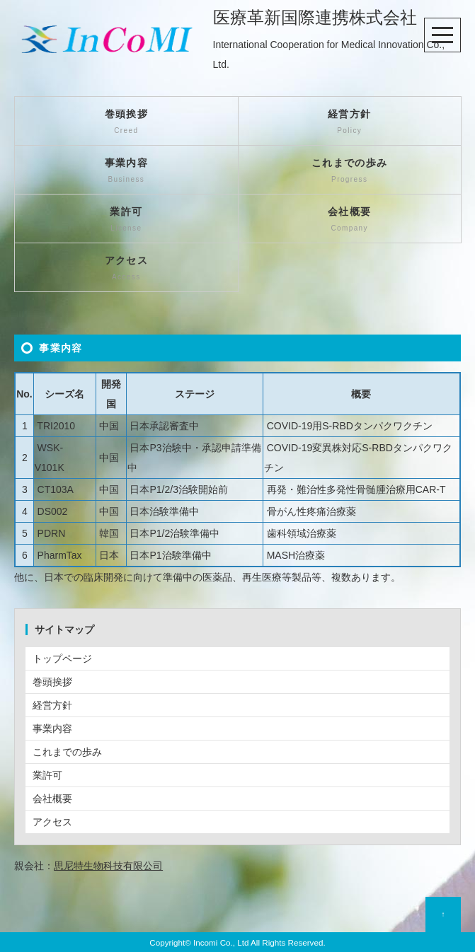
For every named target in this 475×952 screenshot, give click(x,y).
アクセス (126, 269)
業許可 (126, 221)
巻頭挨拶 (126, 123)
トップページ (62, 658)
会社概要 (350, 221)
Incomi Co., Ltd (220, 942)
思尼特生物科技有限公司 (108, 865)
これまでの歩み (350, 172)
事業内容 (126, 172)
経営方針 (350, 123)
